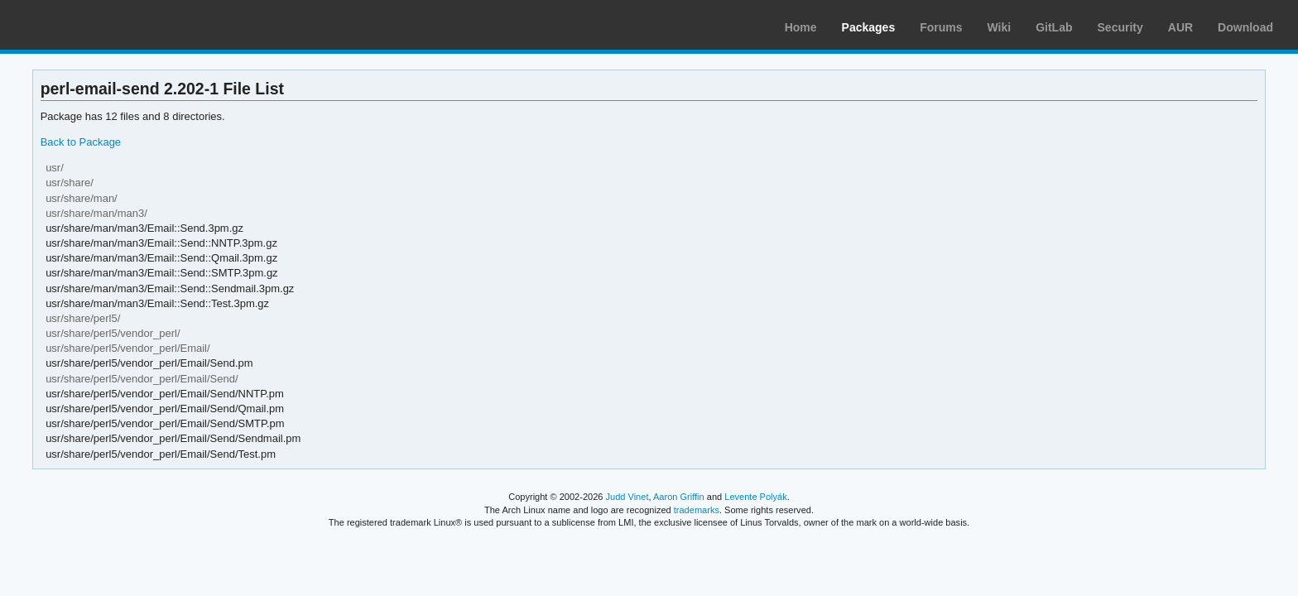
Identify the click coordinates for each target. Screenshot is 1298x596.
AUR (1180, 27)
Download (1245, 27)
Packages (869, 27)
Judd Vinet (627, 497)
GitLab (1054, 27)
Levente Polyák (755, 497)
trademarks (696, 510)
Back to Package (81, 142)
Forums (941, 27)
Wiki (1000, 27)
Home (801, 27)
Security (1120, 27)
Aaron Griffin (678, 497)
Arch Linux (91, 24)
